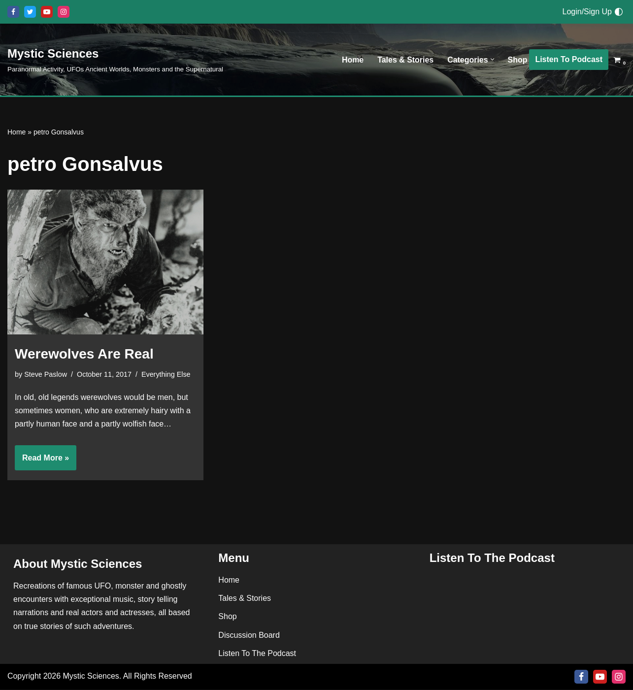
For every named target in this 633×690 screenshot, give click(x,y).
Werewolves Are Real (84, 353)
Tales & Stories (405, 60)
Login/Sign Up (587, 11)
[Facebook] (13, 12)
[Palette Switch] (619, 12)
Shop (517, 60)
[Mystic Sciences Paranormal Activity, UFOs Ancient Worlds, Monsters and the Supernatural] (115, 59)
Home (352, 60)
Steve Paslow (45, 374)
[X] (30, 12)
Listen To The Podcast (257, 654)
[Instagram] (63, 12)
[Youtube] (47, 12)
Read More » (42, 461)
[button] (492, 60)
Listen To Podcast (568, 59)
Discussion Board (249, 635)
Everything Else (166, 374)
